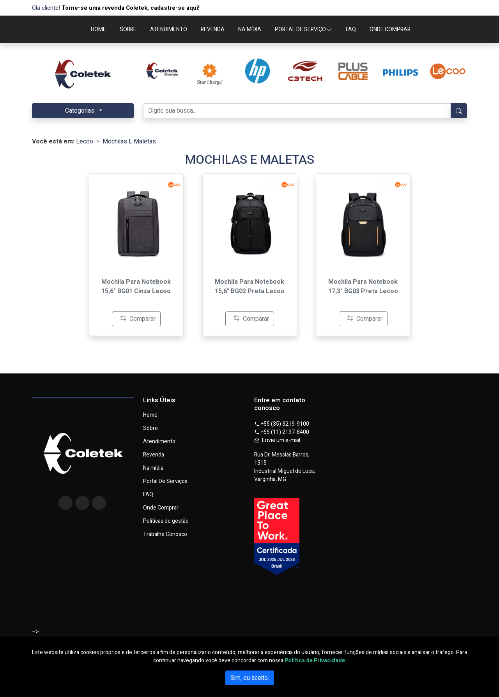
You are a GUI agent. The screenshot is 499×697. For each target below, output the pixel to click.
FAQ (351, 29)
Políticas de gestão (166, 521)
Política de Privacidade (315, 660)
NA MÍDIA (249, 29)
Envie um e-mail (277, 440)
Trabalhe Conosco (165, 534)
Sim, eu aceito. (249, 678)
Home (150, 415)
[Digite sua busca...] (297, 110)
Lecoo (84, 141)
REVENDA (213, 29)
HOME (98, 29)
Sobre (150, 428)
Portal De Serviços (165, 481)
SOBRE (128, 29)
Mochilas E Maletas (129, 141)
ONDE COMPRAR (390, 29)
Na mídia (153, 468)
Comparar (138, 319)
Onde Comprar (161, 508)
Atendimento (159, 441)
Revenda (153, 455)
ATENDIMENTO (168, 29)
